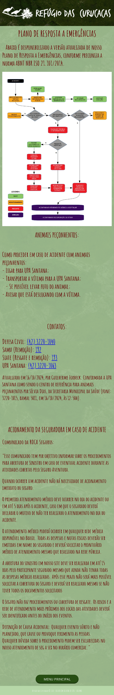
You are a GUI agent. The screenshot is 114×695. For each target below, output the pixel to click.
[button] (57, 679)
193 (54, 358)
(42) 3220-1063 (42, 365)
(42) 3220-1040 (41, 342)
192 (38, 350)
